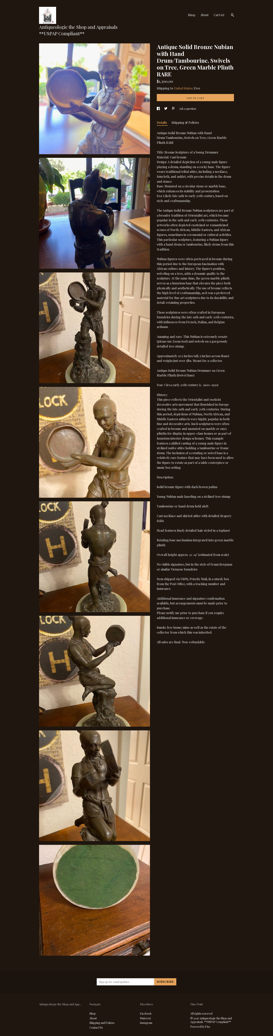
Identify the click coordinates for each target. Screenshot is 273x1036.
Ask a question (187, 108)
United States (183, 88)
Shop (191, 15)
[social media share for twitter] (166, 108)
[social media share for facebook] (158, 108)
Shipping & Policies (185, 122)
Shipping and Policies (102, 1023)
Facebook (145, 1013)
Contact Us (96, 1027)
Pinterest (145, 1018)
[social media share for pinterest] (173, 108)
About (204, 15)
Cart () (219, 15)
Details (162, 122)
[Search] (232, 15)
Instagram (146, 1023)
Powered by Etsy (200, 1026)
